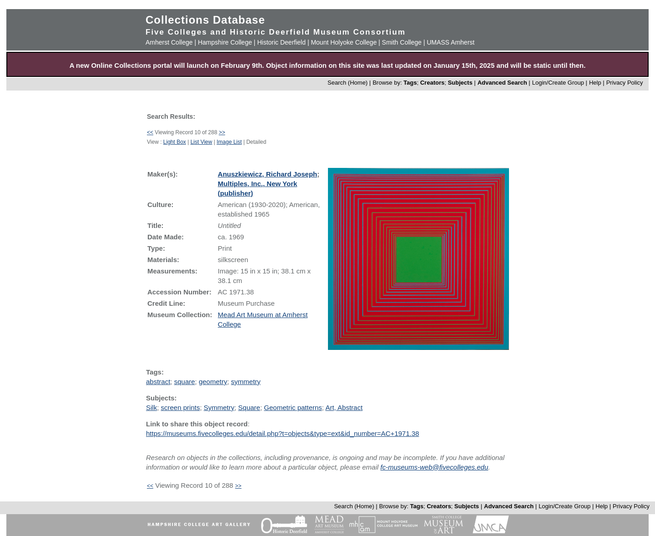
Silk (151, 407)
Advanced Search (502, 82)
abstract (158, 381)
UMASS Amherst (450, 42)
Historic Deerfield (281, 42)
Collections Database (205, 20)
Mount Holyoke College (344, 42)
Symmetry (219, 407)
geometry (213, 381)
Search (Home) (348, 82)
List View (201, 142)
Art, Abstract (344, 407)
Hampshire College (225, 42)
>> (222, 132)
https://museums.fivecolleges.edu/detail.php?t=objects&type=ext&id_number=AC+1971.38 (282, 433)
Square (249, 407)
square (184, 381)
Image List (229, 142)
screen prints (180, 407)
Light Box (174, 142)
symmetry (246, 381)
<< (150, 132)
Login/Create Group (559, 82)
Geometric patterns (293, 407)
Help (595, 82)
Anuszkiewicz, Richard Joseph (267, 174)
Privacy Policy (624, 82)
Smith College (402, 42)
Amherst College (169, 42)
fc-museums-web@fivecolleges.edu (434, 467)
